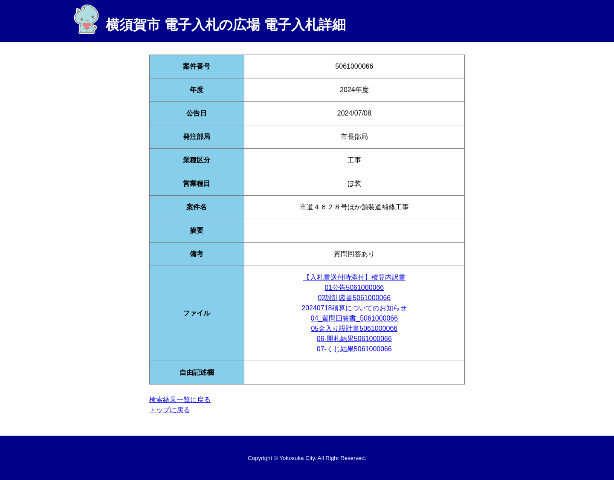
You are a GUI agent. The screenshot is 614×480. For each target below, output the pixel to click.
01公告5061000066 (354, 287)
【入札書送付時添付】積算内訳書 (354, 277)
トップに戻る (169, 409)
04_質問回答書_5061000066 (354, 318)
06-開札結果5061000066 (354, 338)
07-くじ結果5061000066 (354, 349)
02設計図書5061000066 (354, 297)
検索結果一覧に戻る (180, 399)
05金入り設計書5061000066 (354, 328)
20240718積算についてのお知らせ (354, 308)
